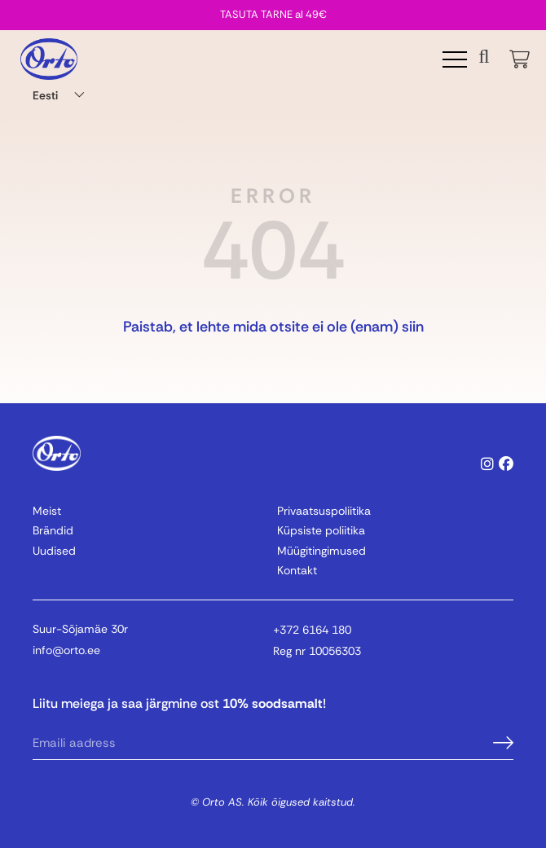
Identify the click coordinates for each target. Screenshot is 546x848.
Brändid (53, 530)
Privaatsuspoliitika (324, 510)
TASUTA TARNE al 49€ (273, 14)
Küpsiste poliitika (321, 530)
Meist (47, 510)
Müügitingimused (321, 550)
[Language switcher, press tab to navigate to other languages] (61, 95)
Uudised (54, 550)
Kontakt (297, 570)
